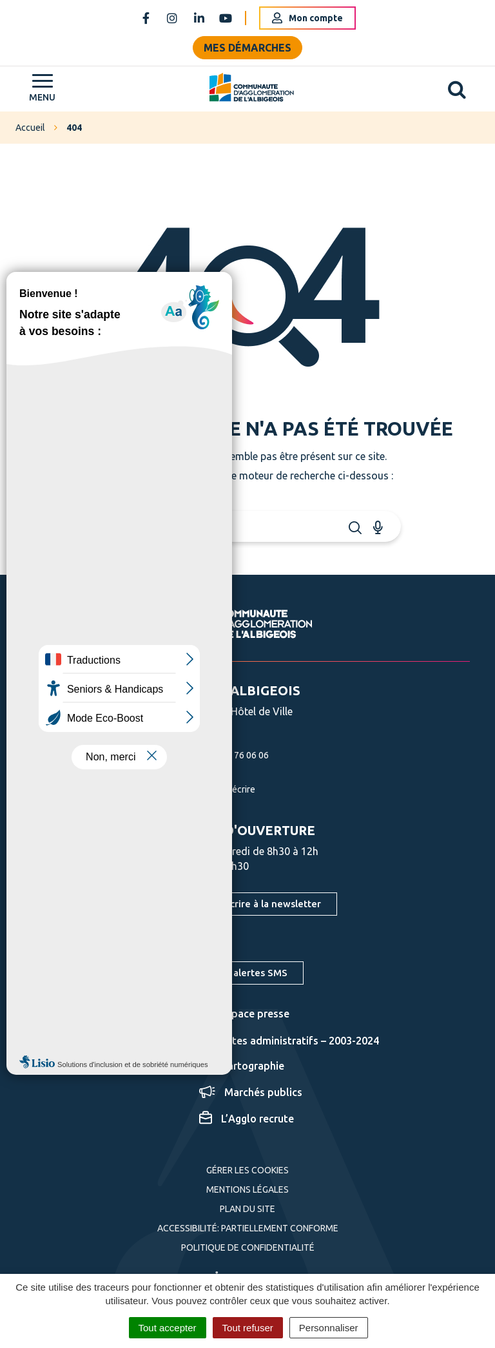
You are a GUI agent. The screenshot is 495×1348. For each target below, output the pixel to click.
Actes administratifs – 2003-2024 (289, 1040)
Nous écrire (217, 789)
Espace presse (244, 1013)
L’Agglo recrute (246, 1118)
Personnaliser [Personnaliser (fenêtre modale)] (328, 1327)
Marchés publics (250, 1092)
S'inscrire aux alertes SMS (228, 972)
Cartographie (241, 1066)
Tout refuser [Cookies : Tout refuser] (247, 1327)
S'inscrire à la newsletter (265, 903)
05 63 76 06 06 (224, 755)
